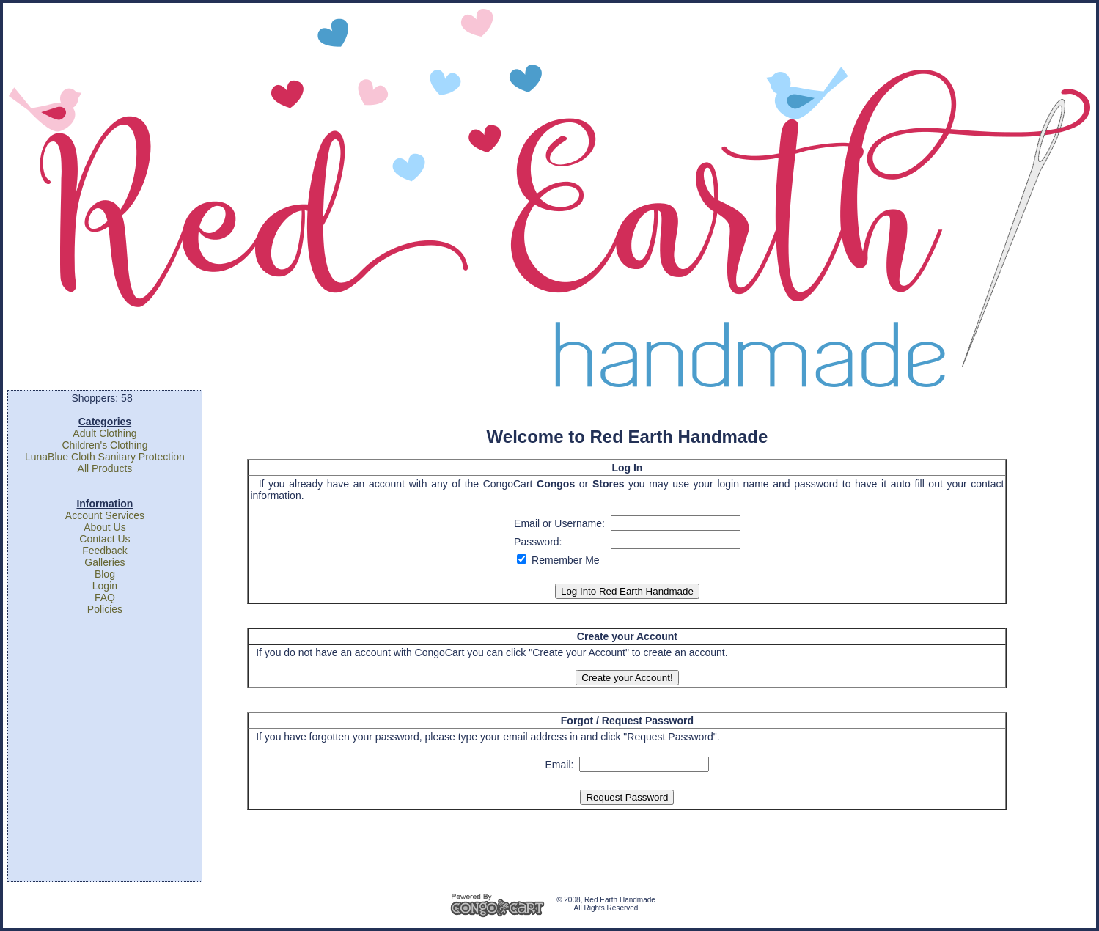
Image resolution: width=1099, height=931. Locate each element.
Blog (105, 574)
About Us (105, 527)
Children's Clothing (104, 445)
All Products (105, 468)
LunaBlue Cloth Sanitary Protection (105, 457)
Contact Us (104, 539)
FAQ (105, 597)
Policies (104, 609)
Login (104, 586)
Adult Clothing (104, 433)
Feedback (104, 550)
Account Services (104, 515)
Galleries (104, 562)
